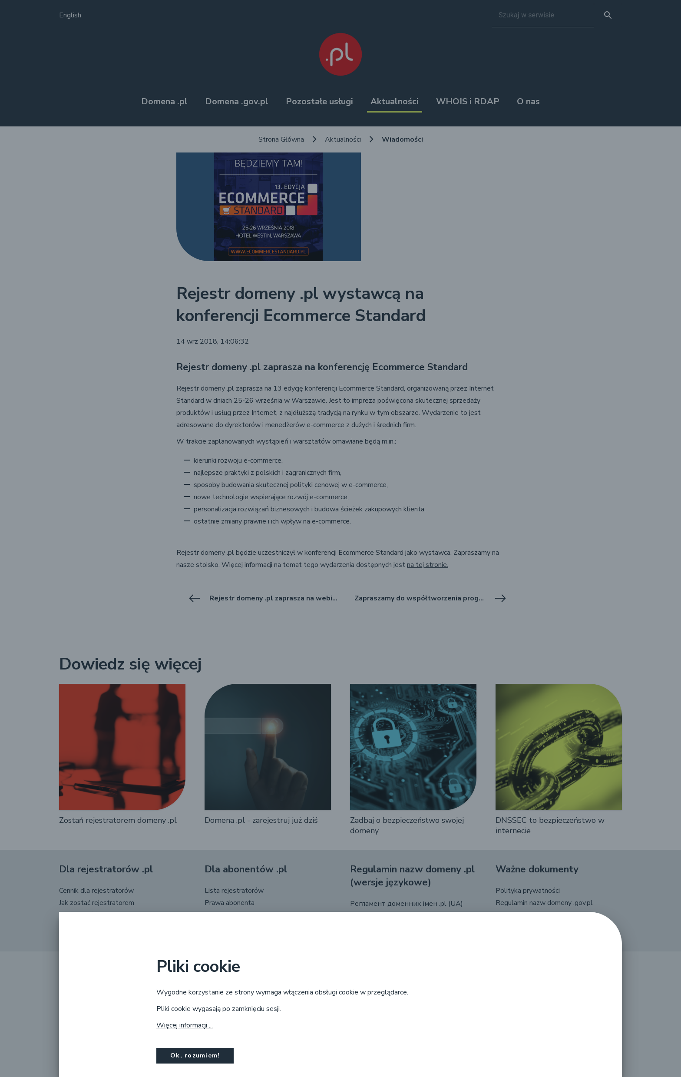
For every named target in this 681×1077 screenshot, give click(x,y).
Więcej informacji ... (184, 1025)
